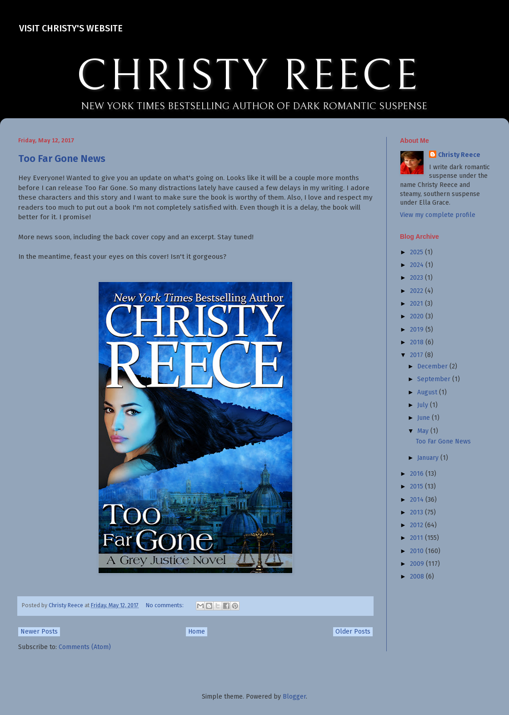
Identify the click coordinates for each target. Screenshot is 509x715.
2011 (417, 538)
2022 (417, 291)
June (424, 418)
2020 (417, 316)
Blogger (294, 696)
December (433, 366)
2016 (417, 474)
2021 (417, 303)
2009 (418, 564)
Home (196, 631)
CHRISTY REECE (248, 76)
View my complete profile (437, 215)
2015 (417, 486)
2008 (418, 576)
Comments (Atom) (85, 647)
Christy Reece (459, 155)
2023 (417, 278)
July (423, 405)
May (423, 431)
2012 (417, 525)
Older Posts (352, 631)
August (428, 392)
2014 (417, 500)
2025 (417, 252)
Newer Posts (39, 631)
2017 (417, 355)
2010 (417, 551)
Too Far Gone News (61, 158)
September (434, 379)
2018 (417, 342)
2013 (417, 512)
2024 (417, 265)
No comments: (165, 605)
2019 (417, 329)
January (428, 458)
